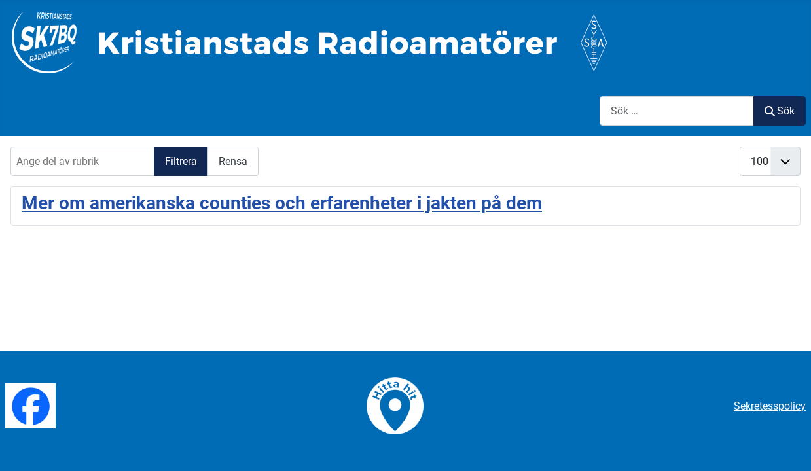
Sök (780, 111)
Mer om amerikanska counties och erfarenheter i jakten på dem (282, 203)
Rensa (233, 161)
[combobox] (677, 111)
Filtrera (181, 161)
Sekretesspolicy (770, 406)
